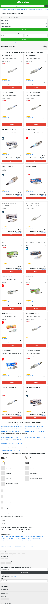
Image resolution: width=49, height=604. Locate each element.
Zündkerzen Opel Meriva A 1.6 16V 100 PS (34, 428)
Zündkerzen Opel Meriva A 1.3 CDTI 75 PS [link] (34, 435)
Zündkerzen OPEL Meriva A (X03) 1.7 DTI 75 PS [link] (11, 439)
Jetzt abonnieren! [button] (24, 570)
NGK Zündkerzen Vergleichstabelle (35, 534)
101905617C (24, 545)
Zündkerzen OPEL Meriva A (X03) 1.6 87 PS (34, 426)
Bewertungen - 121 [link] (6, 80)
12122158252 (30, 545)
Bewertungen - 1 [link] (5, 154)
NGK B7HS (3, 536)
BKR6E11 (19, 545)
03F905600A (3, 545)
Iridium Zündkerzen (5, 534)
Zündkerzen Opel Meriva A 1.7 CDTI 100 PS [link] (10, 437)
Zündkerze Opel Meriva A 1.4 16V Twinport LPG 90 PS (11, 444)
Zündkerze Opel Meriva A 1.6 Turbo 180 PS (10, 431)
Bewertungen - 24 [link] (29, 301)
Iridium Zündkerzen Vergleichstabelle (32, 536)
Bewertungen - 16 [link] (29, 80)
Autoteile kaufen (4, 9)
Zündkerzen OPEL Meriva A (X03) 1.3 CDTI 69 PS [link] (11, 435)
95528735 (9, 545)
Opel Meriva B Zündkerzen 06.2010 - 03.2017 (10, 450)
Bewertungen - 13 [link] (29, 264)
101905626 (14, 545)
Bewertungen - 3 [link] (5, 117)
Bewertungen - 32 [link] (29, 191)
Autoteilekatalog (11, 9)
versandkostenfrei (19, 232)
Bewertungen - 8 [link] (29, 117)
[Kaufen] (12, 87)
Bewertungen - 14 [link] (5, 375)
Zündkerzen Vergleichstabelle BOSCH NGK (18, 534)
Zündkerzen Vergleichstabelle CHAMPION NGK (28, 538)
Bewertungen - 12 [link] (29, 375)
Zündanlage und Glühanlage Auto (21, 9)
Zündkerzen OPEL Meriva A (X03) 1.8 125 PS (34, 431)
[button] (46, 6)
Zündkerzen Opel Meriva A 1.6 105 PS (9, 428)
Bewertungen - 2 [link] (29, 154)
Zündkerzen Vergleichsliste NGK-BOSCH (9, 538)
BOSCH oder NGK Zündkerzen (7, 540)
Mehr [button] (15, 574)
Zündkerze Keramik (20, 536)
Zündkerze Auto (32, 9)
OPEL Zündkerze (39, 9)
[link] (46, 2)
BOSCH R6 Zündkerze (10, 536)
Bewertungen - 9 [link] (29, 228)
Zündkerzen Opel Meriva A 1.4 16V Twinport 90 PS (11, 426)
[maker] (24, 20)
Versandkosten (19, 85)
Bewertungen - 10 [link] (5, 264)
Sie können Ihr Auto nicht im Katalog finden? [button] (10, 41)
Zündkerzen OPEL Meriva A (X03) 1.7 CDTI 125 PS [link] (35, 437)
